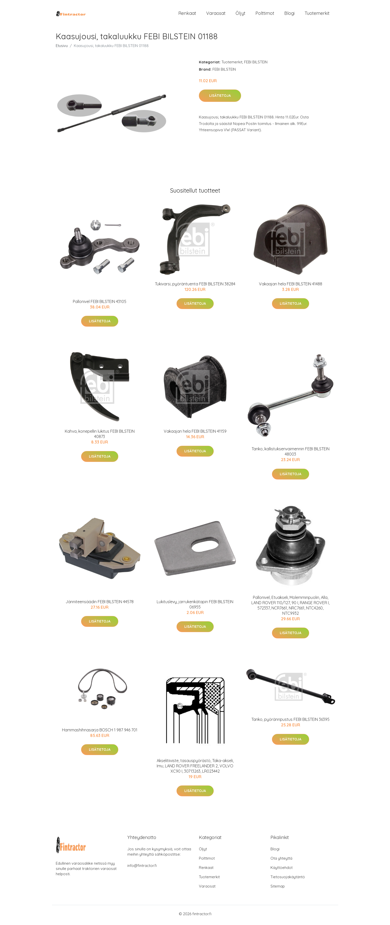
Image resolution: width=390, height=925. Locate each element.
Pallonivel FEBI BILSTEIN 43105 (99, 303)
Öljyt (240, 14)
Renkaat (187, 14)
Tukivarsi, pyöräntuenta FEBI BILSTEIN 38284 (195, 286)
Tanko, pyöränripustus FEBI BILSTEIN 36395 (290, 722)
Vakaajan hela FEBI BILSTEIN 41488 (290, 286)
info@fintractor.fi (142, 868)
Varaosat (216, 14)
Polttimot (264, 14)
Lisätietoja (220, 98)
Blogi (289, 14)
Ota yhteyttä (281, 860)
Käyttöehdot (281, 870)
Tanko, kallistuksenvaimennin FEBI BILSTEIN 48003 (290, 454)
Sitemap (277, 888)
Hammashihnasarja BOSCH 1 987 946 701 (99, 732)
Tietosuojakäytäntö (287, 879)
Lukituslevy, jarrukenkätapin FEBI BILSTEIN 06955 (195, 607)
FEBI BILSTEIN (255, 64)
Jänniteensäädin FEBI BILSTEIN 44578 (100, 604)
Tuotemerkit (317, 14)
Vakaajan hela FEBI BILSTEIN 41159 (195, 433)
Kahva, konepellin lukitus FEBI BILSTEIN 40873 (100, 436)
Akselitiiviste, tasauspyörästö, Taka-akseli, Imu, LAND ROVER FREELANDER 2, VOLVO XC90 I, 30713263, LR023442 (195, 768)
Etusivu (62, 48)
